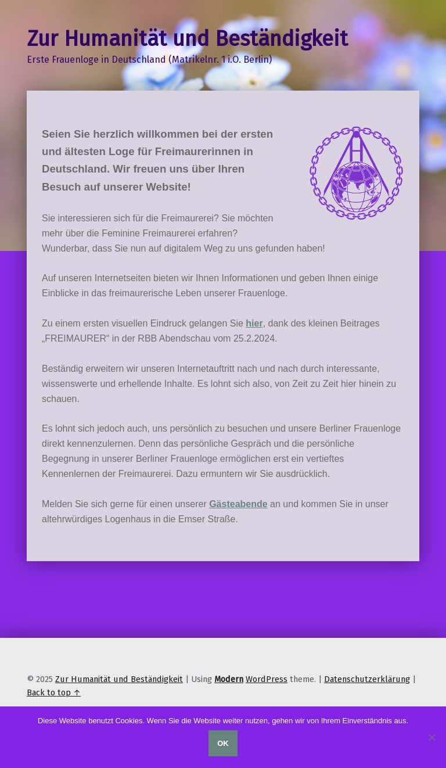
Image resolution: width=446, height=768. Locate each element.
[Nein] (431, 737)
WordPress (266, 679)
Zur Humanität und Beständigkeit (119, 679)
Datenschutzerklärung (367, 679)
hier (254, 323)
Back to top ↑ (54, 692)
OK (223, 743)
